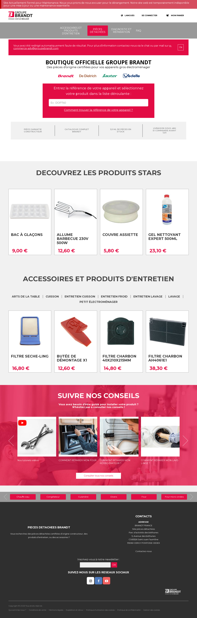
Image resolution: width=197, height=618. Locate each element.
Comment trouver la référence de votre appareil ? (98, 110)
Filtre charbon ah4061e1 (165, 358)
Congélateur (53, 497)
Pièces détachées (97, 30)
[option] (36, 441)
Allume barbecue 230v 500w (72, 239)
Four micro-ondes (174, 497)
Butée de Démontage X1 (72, 358)
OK (114, 565)
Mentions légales (56, 610)
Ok (180, 47)
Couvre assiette (120, 235)
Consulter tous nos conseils (98, 475)
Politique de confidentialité (129, 610)
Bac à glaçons (27, 235)
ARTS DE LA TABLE (26, 296)
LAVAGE (174, 296)
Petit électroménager (99, 302)
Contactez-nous (143, 551)
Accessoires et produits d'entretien (71, 30)
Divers (113, 497)
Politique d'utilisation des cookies (100, 610)
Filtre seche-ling (29, 356)
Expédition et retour (74, 610)
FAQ (138, 30)
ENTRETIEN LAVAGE (148, 296)
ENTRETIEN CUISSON (80, 296)
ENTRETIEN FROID (114, 296)
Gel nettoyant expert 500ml (164, 237)
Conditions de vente (37, 610)
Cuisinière (83, 497)
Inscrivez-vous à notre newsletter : (98, 559)
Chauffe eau (22, 497)
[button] (12, 440)
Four (143, 497)
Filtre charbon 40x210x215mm (119, 358)
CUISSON (52, 296)
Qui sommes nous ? (17, 610)
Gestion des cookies (151, 610)
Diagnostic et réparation (121, 30)
